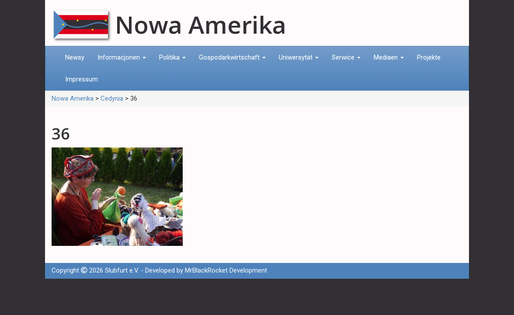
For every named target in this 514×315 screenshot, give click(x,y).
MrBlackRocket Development (226, 270)
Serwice (346, 57)
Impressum (81, 79)
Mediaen (389, 57)
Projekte (429, 57)
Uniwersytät (299, 57)
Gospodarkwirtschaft (232, 57)
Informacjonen (121, 57)
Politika (172, 57)
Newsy (74, 57)
